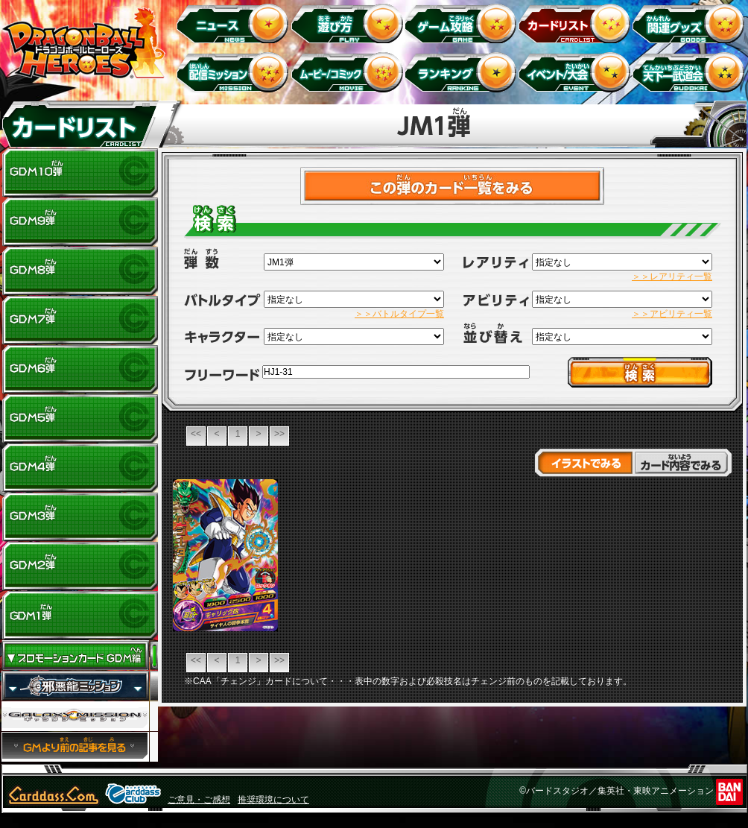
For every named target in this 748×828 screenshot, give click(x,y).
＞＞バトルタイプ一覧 (399, 314)
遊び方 (349, 22)
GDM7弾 (79, 320)
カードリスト (577, 22)
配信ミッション (235, 71)
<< (196, 434)
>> (279, 434)
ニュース (235, 22)
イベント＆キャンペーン (577, 71)
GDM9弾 (79, 222)
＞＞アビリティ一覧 (672, 314)
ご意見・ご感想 (199, 799)
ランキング (463, 71)
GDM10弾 (79, 172)
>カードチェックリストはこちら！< (452, 186)
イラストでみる (583, 463)
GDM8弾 (79, 271)
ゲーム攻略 (463, 22)
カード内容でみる (682, 463)
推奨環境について (273, 799)
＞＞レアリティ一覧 (672, 276)
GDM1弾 (79, 615)
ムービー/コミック (349, 71)
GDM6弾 (79, 369)
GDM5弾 (79, 418)
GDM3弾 (79, 517)
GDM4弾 (79, 468)
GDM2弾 (79, 566)
